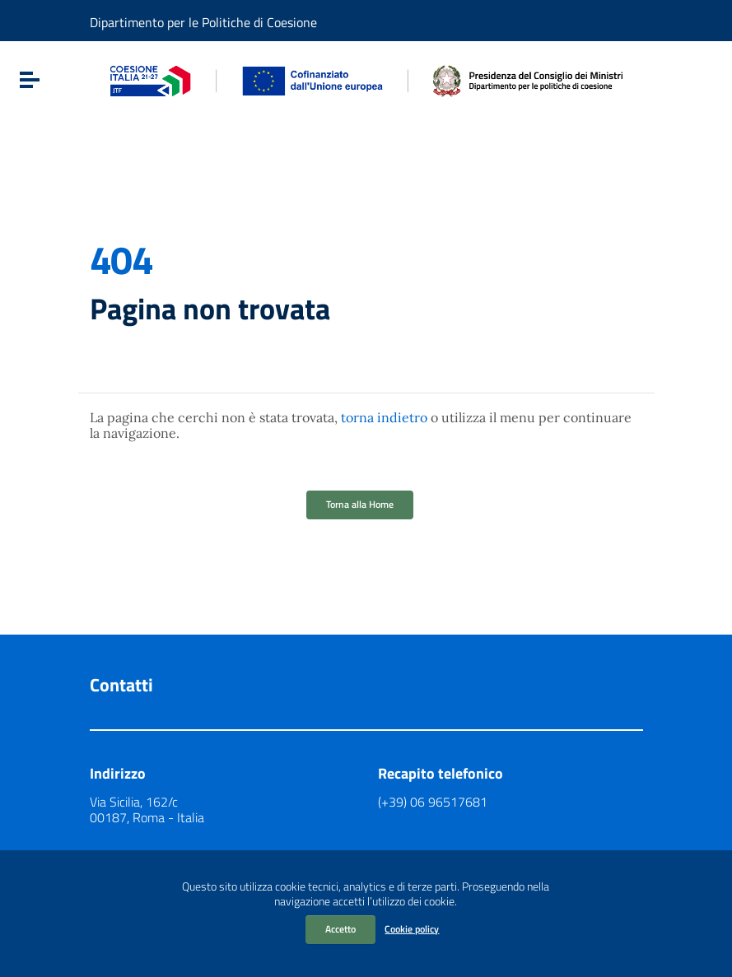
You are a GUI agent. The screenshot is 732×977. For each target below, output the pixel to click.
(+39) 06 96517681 (432, 802)
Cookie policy (412, 929)
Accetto (340, 929)
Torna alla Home (360, 504)
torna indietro (384, 417)
